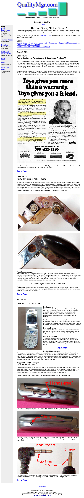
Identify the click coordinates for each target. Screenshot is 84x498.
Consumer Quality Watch (6, 52)
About (3, 62)
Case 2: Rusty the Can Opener (28, 45)
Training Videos (7, 40)
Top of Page (42, 486)
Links (3, 59)
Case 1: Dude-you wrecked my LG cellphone (33, 47)
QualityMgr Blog (45, 35)
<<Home (42, 24)
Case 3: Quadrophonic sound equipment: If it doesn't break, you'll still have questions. (48, 43)
